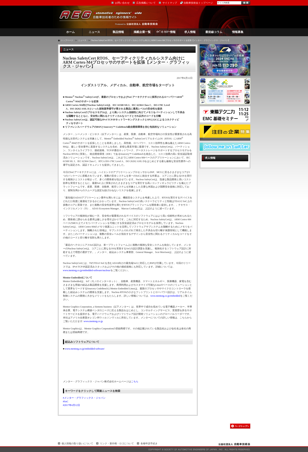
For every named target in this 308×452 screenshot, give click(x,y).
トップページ (67, 40)
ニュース (94, 32)
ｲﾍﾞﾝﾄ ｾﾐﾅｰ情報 (166, 32)
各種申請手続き (149, 443)
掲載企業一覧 (142, 32)
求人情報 (190, 32)
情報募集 (237, 32)
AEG (103, 17)
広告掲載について (146, 2)
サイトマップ (169, 2)
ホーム (70, 32)
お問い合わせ (122, 2)
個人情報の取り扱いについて (77, 443)
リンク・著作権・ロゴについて (117, 443)
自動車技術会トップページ (198, 2)
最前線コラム (213, 32)
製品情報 (118, 32)
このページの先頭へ (240, 426)
